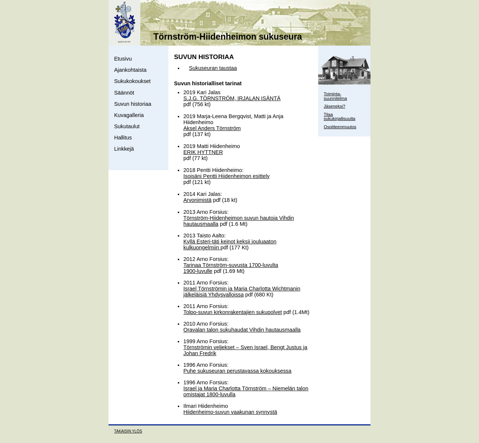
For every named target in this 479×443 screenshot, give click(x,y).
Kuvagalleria (129, 115)
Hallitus (123, 138)
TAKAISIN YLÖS (128, 431)
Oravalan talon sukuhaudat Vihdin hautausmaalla (241, 330)
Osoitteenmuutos (340, 126)
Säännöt (124, 93)
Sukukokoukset (132, 81)
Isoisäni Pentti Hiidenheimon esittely (226, 176)
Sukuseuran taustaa (213, 68)
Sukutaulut (127, 126)
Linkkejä (124, 149)
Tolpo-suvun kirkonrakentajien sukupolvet (232, 312)
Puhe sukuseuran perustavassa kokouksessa (237, 371)
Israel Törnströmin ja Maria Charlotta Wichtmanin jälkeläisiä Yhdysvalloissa (241, 292)
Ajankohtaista (130, 70)
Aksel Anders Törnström (212, 128)
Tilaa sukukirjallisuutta (339, 116)
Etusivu (123, 59)
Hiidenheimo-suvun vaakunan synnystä (230, 412)
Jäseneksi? (334, 106)
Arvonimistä (197, 200)
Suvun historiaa (132, 104)
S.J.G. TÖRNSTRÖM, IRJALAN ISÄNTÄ (232, 98)
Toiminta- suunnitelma (335, 96)
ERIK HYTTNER (203, 152)
